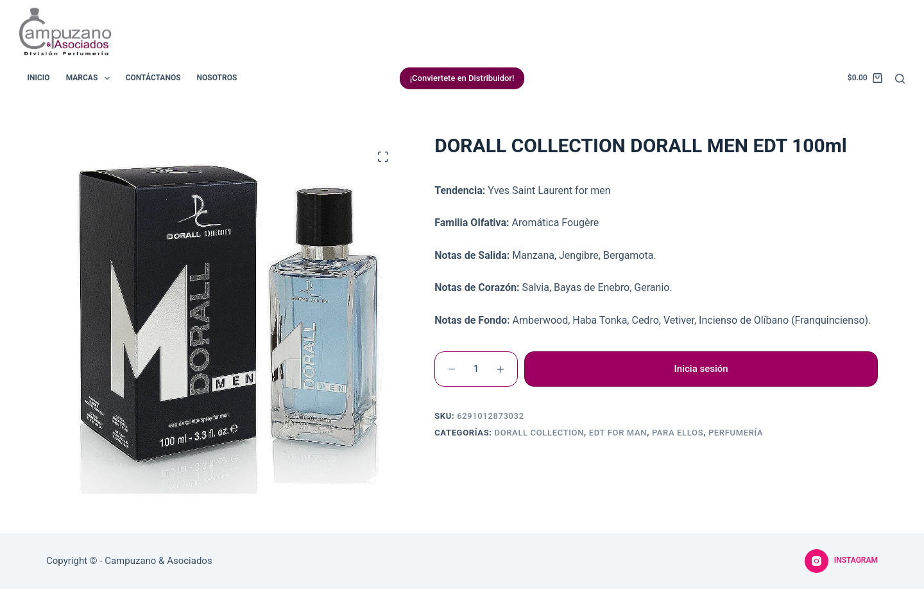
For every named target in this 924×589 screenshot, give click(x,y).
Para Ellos (677, 432)
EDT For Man (618, 432)
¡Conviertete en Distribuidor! (462, 78)
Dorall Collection (539, 432)
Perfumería (735, 432)
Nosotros (217, 77)
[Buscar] (900, 79)
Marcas (90, 78)
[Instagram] (841, 561)
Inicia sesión (701, 368)
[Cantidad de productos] (476, 369)
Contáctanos (153, 77)
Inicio (39, 77)
